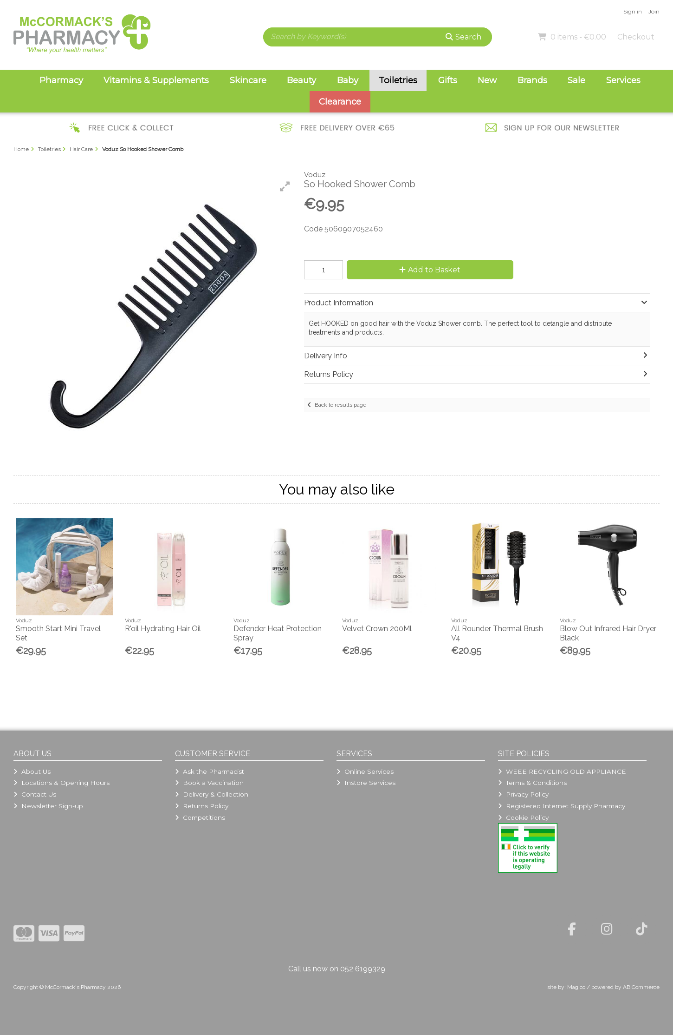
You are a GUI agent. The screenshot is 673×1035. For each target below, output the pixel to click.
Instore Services (365, 782)
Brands (532, 80)
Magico (576, 987)
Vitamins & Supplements (156, 80)
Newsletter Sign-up (48, 806)
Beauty (301, 80)
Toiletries (398, 80)
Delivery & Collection (211, 794)
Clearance (340, 101)
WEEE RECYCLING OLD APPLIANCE (562, 771)
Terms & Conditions (532, 782)
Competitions (200, 817)
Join (654, 11)
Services (623, 80)
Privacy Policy (523, 794)
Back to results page (340, 405)
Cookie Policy (523, 817)
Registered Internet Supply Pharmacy (561, 806)
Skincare (248, 80)
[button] (285, 186)
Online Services (365, 771)
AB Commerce (641, 987)
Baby (347, 80)
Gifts (447, 80)
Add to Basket (429, 269)
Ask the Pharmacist (209, 771)
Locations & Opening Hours (61, 782)
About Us (32, 771)
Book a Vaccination (209, 782)
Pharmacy (61, 80)
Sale (576, 80)
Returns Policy (201, 806)
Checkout (635, 37)
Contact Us (34, 794)
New (487, 80)
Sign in (632, 11)
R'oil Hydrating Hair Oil (163, 628)
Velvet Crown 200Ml (377, 628)
